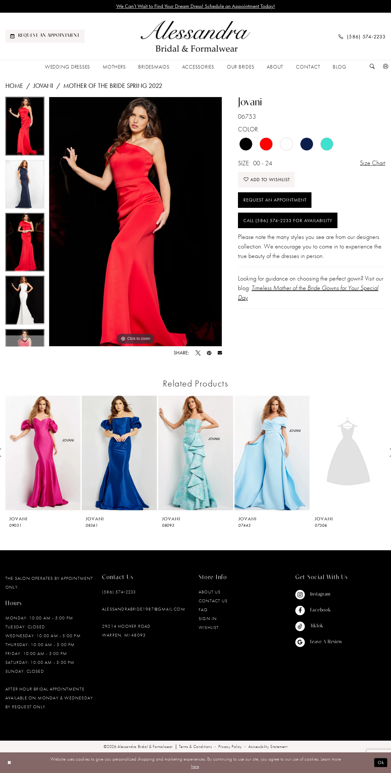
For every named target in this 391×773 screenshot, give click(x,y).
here (195, 766)
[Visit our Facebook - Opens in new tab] (318, 610)
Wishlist (209, 627)
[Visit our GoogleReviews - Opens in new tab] (318, 642)
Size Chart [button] (372, 163)
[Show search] (372, 67)
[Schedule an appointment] (45, 36)
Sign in (208, 618)
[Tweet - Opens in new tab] (198, 352)
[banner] (195, 36)
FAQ (203, 609)
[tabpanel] (24, 128)
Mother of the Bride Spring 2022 (112, 86)
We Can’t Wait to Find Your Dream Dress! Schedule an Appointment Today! (195, 6)
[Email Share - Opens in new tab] (220, 353)
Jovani (43, 86)
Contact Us (213, 601)
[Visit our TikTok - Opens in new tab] (318, 626)
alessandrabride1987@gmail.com (143, 609)
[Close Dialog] (9, 762)
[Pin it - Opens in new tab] (209, 352)
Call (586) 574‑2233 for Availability (288, 221)
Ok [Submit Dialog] (381, 763)
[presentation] (42, 453)
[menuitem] (45, 36)
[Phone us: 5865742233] (362, 36)
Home (14, 86)
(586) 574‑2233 (119, 592)
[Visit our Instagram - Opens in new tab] (318, 594)
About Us (210, 592)
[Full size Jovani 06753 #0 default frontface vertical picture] (135, 221)
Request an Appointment (275, 200)
